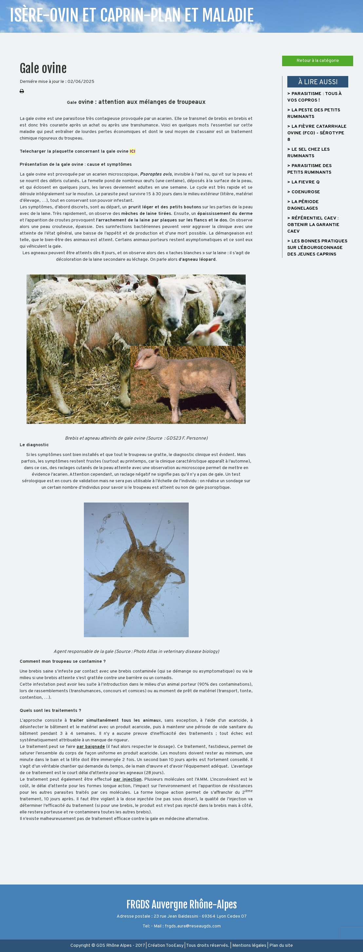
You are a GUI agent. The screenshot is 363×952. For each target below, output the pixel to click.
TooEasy (174, 945)
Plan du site (281, 945)
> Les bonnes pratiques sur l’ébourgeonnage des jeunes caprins (317, 247)
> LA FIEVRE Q (303, 182)
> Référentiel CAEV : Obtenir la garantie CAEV (313, 225)
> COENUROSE (303, 192)
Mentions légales (249, 945)
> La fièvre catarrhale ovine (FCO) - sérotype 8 (317, 133)
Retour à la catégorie (317, 61)
